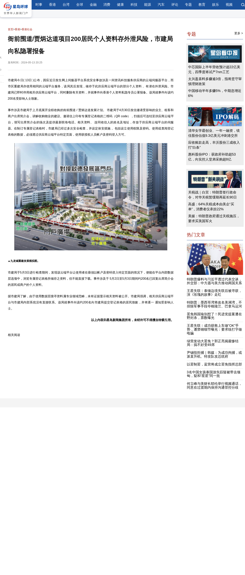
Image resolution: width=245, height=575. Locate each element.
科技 (134, 5)
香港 (52, 5)
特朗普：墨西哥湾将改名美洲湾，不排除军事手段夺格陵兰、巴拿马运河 (214, 304)
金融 (93, 5)
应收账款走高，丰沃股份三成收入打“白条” (214, 145)
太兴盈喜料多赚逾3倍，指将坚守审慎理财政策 (215, 81)
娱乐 (215, 5)
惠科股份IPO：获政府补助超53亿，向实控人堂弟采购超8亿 (212, 156)
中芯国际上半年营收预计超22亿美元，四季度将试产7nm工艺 (214, 69)
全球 (79, 5)
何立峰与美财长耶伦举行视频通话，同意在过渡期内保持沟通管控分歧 (214, 385)
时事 (38, 5)
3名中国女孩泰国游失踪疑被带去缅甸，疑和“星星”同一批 (213, 374)
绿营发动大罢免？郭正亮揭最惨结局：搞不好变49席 (212, 343)
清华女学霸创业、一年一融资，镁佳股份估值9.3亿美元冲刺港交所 (214, 133)
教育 (201, 5)
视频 (229, 5)
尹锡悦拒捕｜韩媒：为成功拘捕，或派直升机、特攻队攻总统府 (214, 354)
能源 (147, 5)
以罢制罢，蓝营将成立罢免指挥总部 (214, 364)
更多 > (238, 33)
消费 (106, 5)
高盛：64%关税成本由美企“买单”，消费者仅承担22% (211, 206)
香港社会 (27, 29)
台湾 (66, 5)
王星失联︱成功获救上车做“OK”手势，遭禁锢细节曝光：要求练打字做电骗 (214, 329)
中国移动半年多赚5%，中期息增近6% (214, 93)
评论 (174, 5)
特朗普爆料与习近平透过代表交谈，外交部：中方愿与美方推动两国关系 (214, 281)
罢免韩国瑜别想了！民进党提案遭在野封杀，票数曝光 (214, 316)
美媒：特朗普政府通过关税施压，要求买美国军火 (214, 218)
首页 (10, 29)
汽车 (161, 5)
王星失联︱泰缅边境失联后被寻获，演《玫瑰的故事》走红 (214, 293)
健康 (120, 5)
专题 (188, 5)
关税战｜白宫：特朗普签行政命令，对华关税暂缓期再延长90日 (212, 194)
